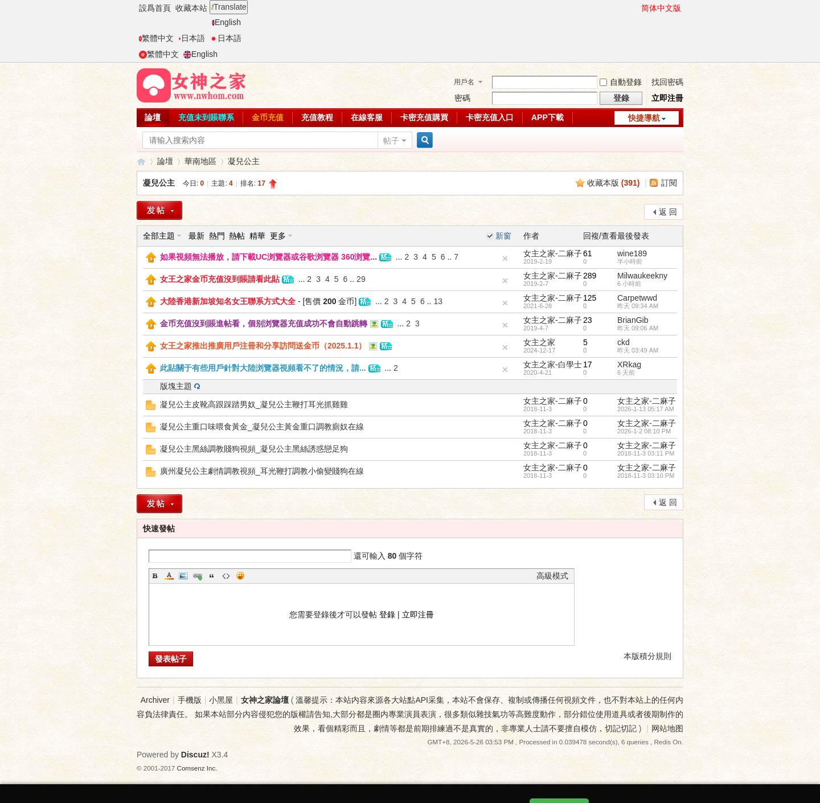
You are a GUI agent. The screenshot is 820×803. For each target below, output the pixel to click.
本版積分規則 (647, 656)
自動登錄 (621, 82)
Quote (212, 575)
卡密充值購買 (424, 117)
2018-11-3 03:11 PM (645, 453)
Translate (229, 6)
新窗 (503, 235)
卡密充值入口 (490, 117)
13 (437, 301)
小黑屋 (221, 699)
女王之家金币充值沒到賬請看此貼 (220, 279)
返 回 (668, 211)
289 (589, 275)
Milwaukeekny (642, 275)
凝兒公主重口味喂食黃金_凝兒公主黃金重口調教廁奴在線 (262, 426)
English (226, 22)
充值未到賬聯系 (206, 117)
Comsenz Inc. (197, 768)
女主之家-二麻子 (552, 253)
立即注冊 (667, 98)
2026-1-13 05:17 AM (645, 408)
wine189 (632, 253)
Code (226, 575)
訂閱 (669, 182)
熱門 (217, 235)
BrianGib (632, 320)
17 (587, 364)
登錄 (387, 614)
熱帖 (237, 235)
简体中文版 (661, 8)
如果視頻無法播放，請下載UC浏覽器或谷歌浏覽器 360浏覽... (268, 256)
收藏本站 (191, 8)
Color (169, 575)
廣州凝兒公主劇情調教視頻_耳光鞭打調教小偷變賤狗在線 (262, 471)
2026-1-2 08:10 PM (644, 431)
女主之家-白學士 (552, 364)
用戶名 (464, 82)
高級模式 (552, 575)
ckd (623, 342)
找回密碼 (667, 82)
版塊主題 (176, 386)
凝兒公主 (244, 161)
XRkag (629, 364)
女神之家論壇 (141, 161)
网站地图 (667, 728)
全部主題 (159, 235)
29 (361, 279)
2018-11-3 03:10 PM (645, 475)
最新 (196, 235)
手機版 (190, 699)
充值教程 (317, 117)
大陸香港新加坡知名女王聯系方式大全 (228, 301)
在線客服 (367, 117)
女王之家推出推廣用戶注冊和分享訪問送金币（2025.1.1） (263, 345)
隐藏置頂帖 (505, 258)
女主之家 (539, 342)
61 (587, 253)
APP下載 (547, 117)
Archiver (155, 699)
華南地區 (200, 161)
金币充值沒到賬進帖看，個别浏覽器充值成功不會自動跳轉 (263, 323)
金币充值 (268, 117)
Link (197, 575)
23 (587, 320)
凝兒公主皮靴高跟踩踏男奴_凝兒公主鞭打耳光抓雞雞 (254, 404)
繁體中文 (156, 38)
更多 (278, 235)
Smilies (240, 575)
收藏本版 (613, 182)
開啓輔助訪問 (636, 8)
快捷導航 (644, 117)
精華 (257, 235)
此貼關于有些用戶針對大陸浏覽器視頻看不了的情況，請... (263, 367)
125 (589, 297)
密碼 (462, 98)
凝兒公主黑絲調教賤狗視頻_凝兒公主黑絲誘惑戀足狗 (254, 448)
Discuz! (195, 754)
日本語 (191, 38)
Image (183, 575)
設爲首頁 (155, 8)
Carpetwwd (637, 297)
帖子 (391, 140)
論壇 (153, 117)
